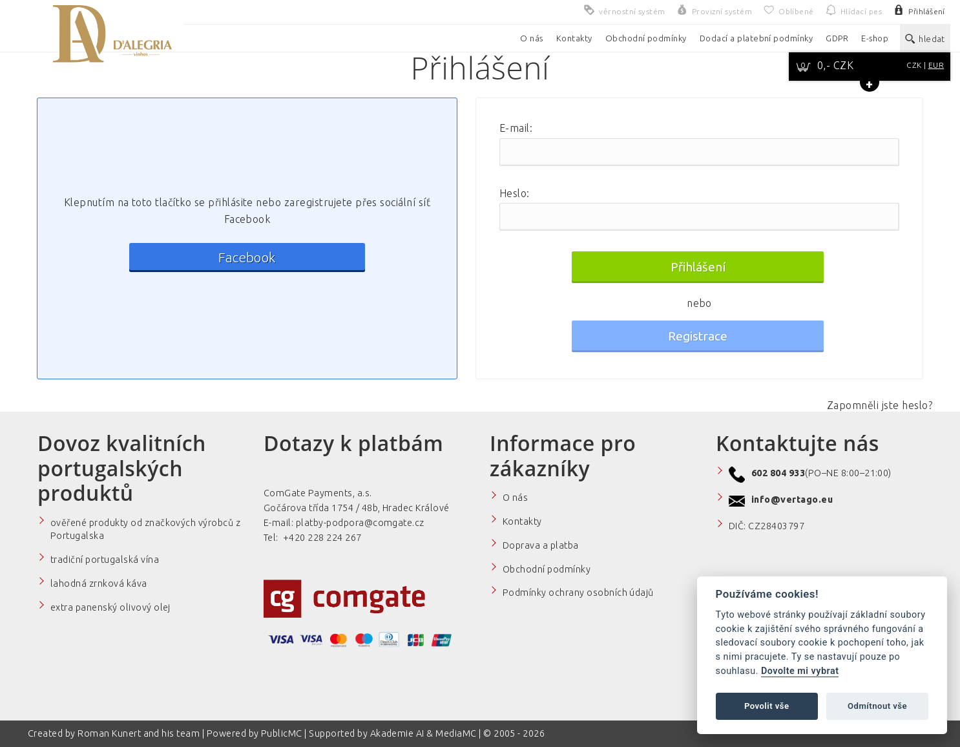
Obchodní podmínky (546, 569)
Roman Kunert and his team (140, 733)
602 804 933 (778, 473)
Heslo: (514, 193)
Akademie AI (397, 733)
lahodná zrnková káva (98, 583)
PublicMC (281, 733)
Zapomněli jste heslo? (879, 405)
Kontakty (522, 521)
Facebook (247, 257)
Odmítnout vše (877, 706)
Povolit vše (766, 706)
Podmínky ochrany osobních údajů (578, 592)
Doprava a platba (541, 545)
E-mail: (515, 128)
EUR (936, 65)
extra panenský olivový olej (110, 607)
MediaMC (455, 733)
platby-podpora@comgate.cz (360, 523)
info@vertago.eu (792, 499)
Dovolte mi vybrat (800, 671)
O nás (515, 497)
